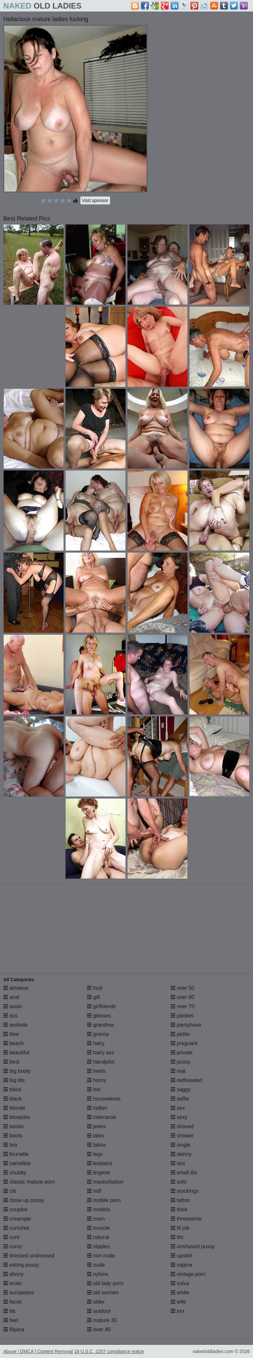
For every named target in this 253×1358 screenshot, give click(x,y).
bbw (11, 1034)
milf (94, 1191)
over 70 (182, 1006)
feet (10, 1320)
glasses (99, 1015)
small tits (184, 1172)
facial (12, 1302)
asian (12, 1006)
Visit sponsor (95, 200)
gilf (93, 997)
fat (9, 1311)
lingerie (98, 1172)
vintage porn (188, 1274)
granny (98, 1034)
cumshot (16, 1228)
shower (182, 1135)
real (178, 1071)
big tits (14, 1080)
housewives (104, 1098)
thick (179, 1209)
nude (96, 1265)
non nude (101, 1255)
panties (182, 1015)
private (181, 1052)
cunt (11, 1237)
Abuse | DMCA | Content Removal (38, 1351)
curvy (12, 1246)
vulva (180, 1283)
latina (96, 1145)
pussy (180, 1062)
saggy (181, 1089)
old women (103, 1292)
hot (93, 1089)
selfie (180, 1098)
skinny (181, 1154)
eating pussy (21, 1265)
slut (178, 1163)
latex (95, 1135)
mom (96, 1219)
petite (180, 1034)
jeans (96, 1126)
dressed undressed (28, 1255)
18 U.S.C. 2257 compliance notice (109, 1351)
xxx (177, 1311)
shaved (182, 1126)
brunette (16, 1154)
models (98, 1209)
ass (10, 1015)
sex (178, 1108)
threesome (186, 1219)
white (180, 1292)
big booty (17, 1071)
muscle (98, 1228)
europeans (18, 1292)
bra (10, 1145)
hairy (95, 1043)
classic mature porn (29, 1182)
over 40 (99, 1329)
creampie (17, 1219)
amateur (16, 988)
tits (177, 1237)
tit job (180, 1228)
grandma (100, 1025)
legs (95, 1154)
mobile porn (104, 1200)
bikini (12, 1089)
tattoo (180, 1200)
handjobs (100, 1062)
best (11, 1062)
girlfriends (101, 1006)
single (180, 1145)
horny (96, 1080)
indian (97, 1108)
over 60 (182, 997)
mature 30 (102, 1320)
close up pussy (23, 1200)
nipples (98, 1246)
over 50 (182, 988)
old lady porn (105, 1283)
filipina (13, 1329)
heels (96, 1071)
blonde (14, 1108)
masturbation (105, 1182)
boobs (13, 1126)
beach (13, 1043)
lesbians (99, 1163)
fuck (95, 988)
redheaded (186, 1080)
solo (178, 1182)
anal (11, 997)
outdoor (99, 1311)
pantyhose (186, 1025)
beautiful (16, 1052)
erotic (12, 1283)
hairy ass (100, 1052)
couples (15, 1209)
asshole (15, 1025)
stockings (185, 1191)
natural (98, 1237)
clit (9, 1191)
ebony (13, 1274)
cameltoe (17, 1163)
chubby (14, 1172)
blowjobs (16, 1117)
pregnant (184, 1043)
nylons (97, 1274)
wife (178, 1302)
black (12, 1098)
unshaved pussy (193, 1246)
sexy (179, 1117)
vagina (181, 1265)
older (96, 1302)
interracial (101, 1117)
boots (12, 1135)
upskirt (181, 1255)
